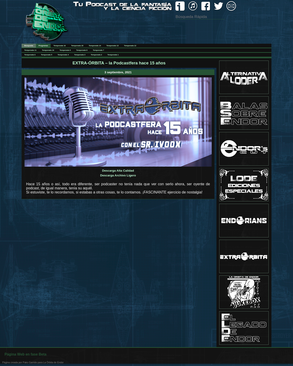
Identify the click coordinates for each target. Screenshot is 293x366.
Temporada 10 (48, 50)
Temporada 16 (59, 46)
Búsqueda (28, 46)
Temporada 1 (113, 55)
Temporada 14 (95, 46)
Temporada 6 (29, 55)
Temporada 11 (30, 50)
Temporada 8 (81, 50)
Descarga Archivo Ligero (118, 175)
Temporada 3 (79, 55)
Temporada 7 (98, 50)
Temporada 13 (112, 46)
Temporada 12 (130, 46)
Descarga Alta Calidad (118, 170)
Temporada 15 (77, 46)
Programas (43, 46)
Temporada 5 (46, 55)
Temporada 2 (96, 55)
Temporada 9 (65, 50)
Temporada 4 (63, 55)
